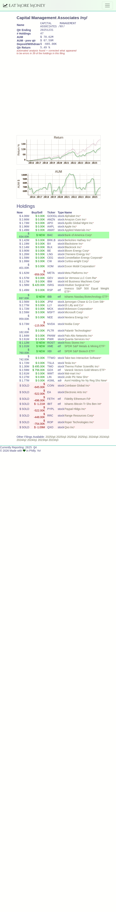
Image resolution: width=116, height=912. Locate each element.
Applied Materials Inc (77, 234)
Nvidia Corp (71, 328)
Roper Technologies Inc (78, 426)
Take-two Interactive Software (82, 362)
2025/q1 (83, 441)
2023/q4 (43, 444)
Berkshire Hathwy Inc (77, 244)
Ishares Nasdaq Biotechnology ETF (85, 301)
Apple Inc (70, 231)
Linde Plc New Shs (75, 381)
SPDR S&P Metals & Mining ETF (84, 350)
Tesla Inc (69, 367)
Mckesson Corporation (78, 313)
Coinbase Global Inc (76, 390)
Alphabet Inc (72, 220)
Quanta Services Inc (76, 343)
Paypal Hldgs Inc (74, 413)
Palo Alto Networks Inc (78, 340)
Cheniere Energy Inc (76, 258)
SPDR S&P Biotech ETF (79, 355)
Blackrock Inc (72, 251)
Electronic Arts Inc (75, 396)
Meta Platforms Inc (75, 277)
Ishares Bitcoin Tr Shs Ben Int (82, 408)
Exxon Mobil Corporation (79, 270)
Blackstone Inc (73, 248)
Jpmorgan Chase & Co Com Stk (83, 306)
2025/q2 (72, 441)
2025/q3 (61, 441)
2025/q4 (50, 441)
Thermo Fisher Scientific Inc (81, 371)
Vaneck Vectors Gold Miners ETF (84, 374)
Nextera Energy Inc (76, 322)
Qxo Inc (69, 431)
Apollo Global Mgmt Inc (78, 227)
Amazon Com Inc (74, 224)
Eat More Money (24, 5)
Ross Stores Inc (74, 347)
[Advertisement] (36, 97)
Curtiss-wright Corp (76, 265)
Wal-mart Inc (72, 378)
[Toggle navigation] (107, 5)
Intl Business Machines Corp (81, 286)
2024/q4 (93, 441)
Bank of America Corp (77, 239)
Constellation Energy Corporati (83, 262)
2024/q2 (22, 444)
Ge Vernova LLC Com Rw (80, 282)
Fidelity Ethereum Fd (77, 403)
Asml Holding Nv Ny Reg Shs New (85, 385)
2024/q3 (104, 441)
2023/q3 (54, 444)
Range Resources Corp (78, 420)
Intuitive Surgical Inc (76, 289)
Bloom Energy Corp (76, 255)
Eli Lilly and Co (73, 309)
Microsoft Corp (73, 316)
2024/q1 (32, 444)
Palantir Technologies (77, 335)
